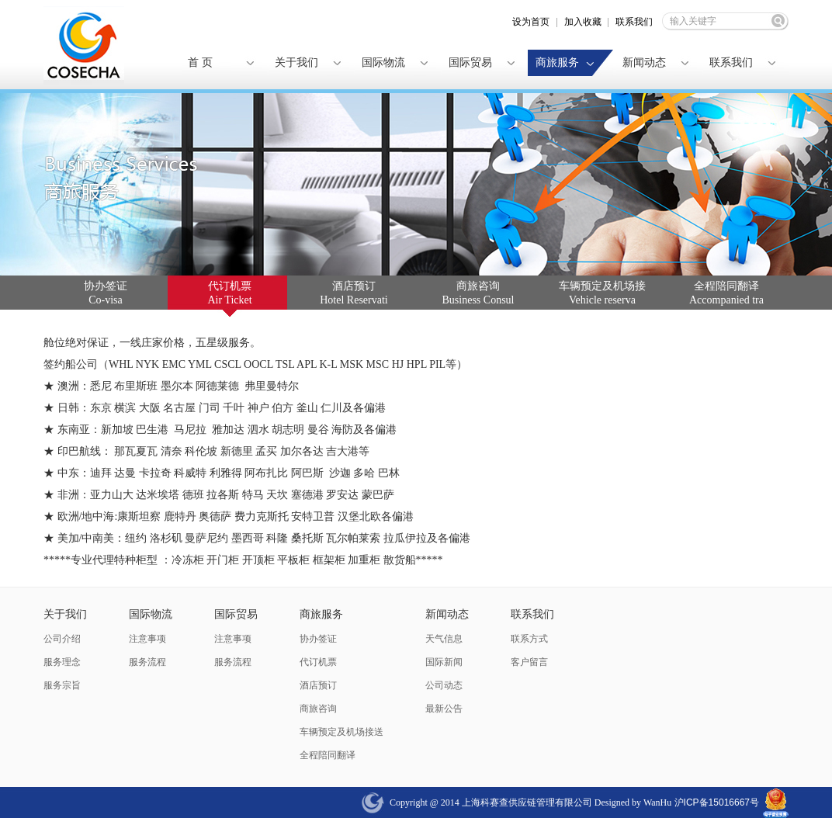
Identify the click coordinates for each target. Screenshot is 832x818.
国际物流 (383, 62)
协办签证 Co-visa (105, 293)
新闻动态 (644, 62)
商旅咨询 (318, 708)
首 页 (200, 62)
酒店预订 (318, 685)
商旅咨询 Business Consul (478, 293)
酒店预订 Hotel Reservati (353, 293)
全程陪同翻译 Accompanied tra (726, 293)
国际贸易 (470, 62)
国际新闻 (444, 662)
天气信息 (444, 638)
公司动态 (444, 685)
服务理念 (62, 662)
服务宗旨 (62, 685)
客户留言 (529, 662)
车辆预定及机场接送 (341, 731)
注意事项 (147, 638)
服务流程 (147, 662)
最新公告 (444, 708)
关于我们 (296, 62)
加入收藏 (582, 21)
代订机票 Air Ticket (229, 293)
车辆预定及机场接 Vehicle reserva (602, 293)
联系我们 (634, 21)
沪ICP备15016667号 (715, 802)
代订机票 (318, 662)
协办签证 (318, 638)
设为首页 (530, 21)
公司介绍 (62, 638)
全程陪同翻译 (327, 755)
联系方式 (529, 638)
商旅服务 (557, 62)
